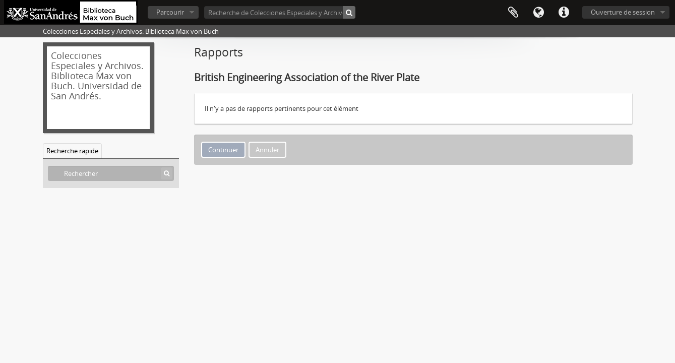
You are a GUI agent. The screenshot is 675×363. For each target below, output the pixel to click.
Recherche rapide (72, 150)
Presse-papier (513, 12)
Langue (538, 12)
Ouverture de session (623, 12)
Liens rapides (563, 12)
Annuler (267, 149)
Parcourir (170, 12)
